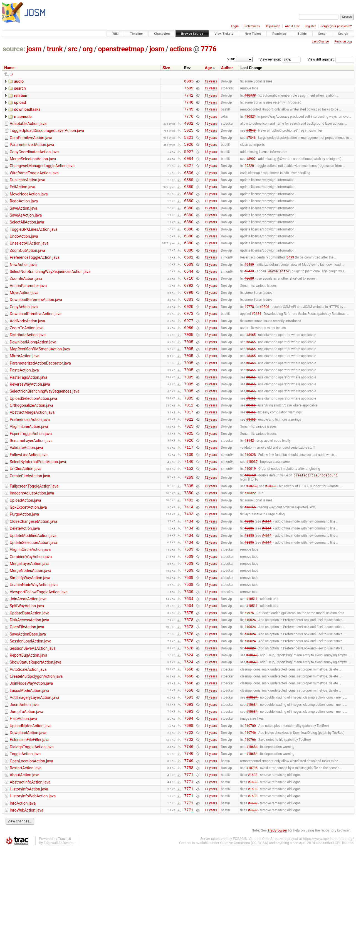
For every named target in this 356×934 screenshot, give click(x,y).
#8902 (251, 168)
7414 (188, 557)
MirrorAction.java (24, 388)
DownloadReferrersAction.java (36, 325)
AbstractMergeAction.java (32, 451)
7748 (188, 105)
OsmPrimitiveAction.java (31, 144)
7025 (188, 467)
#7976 (249, 675)
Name (9, 68)
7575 (188, 675)
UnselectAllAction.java (29, 262)
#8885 (249, 573)
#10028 (250, 499)
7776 (208, 49)
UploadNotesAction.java (30, 801)
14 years (210, 137)
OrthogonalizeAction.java (31, 443)
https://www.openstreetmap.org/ (328, 925)
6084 (188, 168)
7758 (188, 848)
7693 (188, 769)
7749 (188, 113)
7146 (188, 507)
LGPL (337, 929)
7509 (188, 89)
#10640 (252, 722)
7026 (188, 483)
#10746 (250, 809)
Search (343, 34)
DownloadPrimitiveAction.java (35, 341)
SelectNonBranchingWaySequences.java (44, 428)
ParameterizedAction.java (32, 152)
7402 (188, 549)
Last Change (320, 41)
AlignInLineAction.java (29, 467)
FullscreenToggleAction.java (34, 533)
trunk (55, 49)
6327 (188, 176)
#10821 (250, 121)
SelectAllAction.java (27, 239)
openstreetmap (121, 49)
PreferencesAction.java (30, 459)
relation (20, 97)
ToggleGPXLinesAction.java (33, 247)
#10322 (250, 541)
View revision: (270, 59)
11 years (210, 97)
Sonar (322, 34)
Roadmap (279, 34)
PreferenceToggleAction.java (35, 278)
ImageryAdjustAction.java (32, 541)
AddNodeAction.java (27, 349)
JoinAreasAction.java (28, 659)
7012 (188, 444)
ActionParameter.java (28, 310)
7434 (188, 573)
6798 (188, 318)
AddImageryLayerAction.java (34, 769)
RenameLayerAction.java (31, 483)
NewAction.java (23, 286)
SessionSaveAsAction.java (33, 714)
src (72, 49)
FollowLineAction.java (29, 499)
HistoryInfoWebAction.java (33, 879)
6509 (188, 286)
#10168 (250, 522)
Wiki (115, 34)
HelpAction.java (23, 793)
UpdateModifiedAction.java (33, 588)
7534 (188, 659)
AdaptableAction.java (28, 128)
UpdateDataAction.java (29, 675)
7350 (188, 541)
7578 (188, 683)
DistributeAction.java (28, 365)
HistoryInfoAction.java (29, 872)
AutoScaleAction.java (28, 738)
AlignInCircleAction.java (30, 604)
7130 (188, 499)
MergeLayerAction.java (29, 619)
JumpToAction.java (26, 785)
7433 (188, 565)
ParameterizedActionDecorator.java (40, 396)
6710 (188, 302)
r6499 (290, 279)
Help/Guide (272, 26)
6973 (188, 341)
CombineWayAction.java (31, 612)
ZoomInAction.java (26, 302)
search (20, 89)
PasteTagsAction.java (28, 412)
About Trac (292, 26)
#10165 (250, 557)
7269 (188, 524)
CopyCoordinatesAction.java (34, 160)
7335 (188, 533)
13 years (210, 145)
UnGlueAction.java (25, 514)
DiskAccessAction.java (29, 683)
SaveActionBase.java (28, 698)
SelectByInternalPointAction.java (38, 506)
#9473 (249, 295)
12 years (210, 82)
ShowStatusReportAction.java (35, 730)
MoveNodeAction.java (29, 207)
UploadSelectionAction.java (33, 436)
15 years (210, 129)
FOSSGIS (240, 925)
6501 (188, 278)
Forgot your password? (336, 26)
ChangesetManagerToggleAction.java (42, 176)
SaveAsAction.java (26, 231)
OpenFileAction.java (27, 690)
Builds (302, 34)
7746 (188, 825)
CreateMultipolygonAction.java (36, 746)
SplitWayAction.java (27, 667)
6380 (188, 192)
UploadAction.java (25, 549)
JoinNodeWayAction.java (31, 753)
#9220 (249, 176)
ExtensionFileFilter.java (29, 816)
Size (166, 68)
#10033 (270, 533)
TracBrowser (277, 916)
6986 (188, 357)
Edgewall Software (58, 929)
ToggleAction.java (25, 832)
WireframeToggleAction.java (34, 184)
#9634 (256, 342)
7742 (188, 97)
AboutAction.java (24, 856)
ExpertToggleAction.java (31, 475)
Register (310, 26)
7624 (188, 722)
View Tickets (223, 34)
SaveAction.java (23, 223)
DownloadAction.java (28, 809)
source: (14, 49)
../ (11, 74)
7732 (188, 817)
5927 (188, 160)
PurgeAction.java (24, 564)
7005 (188, 365)
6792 (188, 310)
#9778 (249, 334)
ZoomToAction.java (26, 357)
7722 (188, 809)
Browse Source (192, 34)
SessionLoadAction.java (30, 706)
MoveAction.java (24, 317)
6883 (188, 81)
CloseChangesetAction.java (33, 572)
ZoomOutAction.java (27, 270)
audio (19, 81)
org (88, 49)
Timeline (136, 34)
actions (181, 49)
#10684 (252, 770)
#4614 (266, 573)
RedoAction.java (24, 215)
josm (33, 49)
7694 (188, 793)
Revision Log (343, 41)
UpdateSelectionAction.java (33, 596)
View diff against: (331, 59)
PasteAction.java (24, 404)
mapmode (22, 121)
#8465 (251, 365)
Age (208, 68)
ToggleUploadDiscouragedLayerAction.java (47, 136)
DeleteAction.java (25, 580)
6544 (188, 294)
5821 (188, 144)
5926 (188, 152)
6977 (188, 349)
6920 (188, 334)
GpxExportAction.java (28, 556)
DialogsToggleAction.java (32, 824)
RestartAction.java (25, 848)
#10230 (252, 533)
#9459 (249, 286)
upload (20, 105)
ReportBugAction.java (28, 722)
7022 (188, 460)
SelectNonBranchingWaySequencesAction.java (50, 294)
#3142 (249, 483)
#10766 (250, 817)
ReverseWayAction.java (30, 420)
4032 (188, 129)
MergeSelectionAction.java (33, 168)
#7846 (251, 145)
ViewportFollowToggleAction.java (39, 651)
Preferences (251, 26)
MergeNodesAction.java (30, 627)
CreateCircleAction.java (30, 522)
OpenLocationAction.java (31, 840)
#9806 (264, 334)
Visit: (231, 59)
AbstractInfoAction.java (30, 864)
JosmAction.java (24, 777)
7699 (188, 801)
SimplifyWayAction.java (30, 635)
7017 (188, 452)
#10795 (252, 848)
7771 (188, 856)
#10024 (250, 683)
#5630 (249, 302)
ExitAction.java (22, 199)
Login (235, 26)
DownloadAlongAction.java (33, 373)
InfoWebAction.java (26, 895)
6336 (188, 184)
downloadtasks (27, 113)
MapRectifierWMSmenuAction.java (40, 380)
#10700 (250, 801)
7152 (188, 515)
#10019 (250, 515)
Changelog (162, 34)
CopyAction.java (24, 333)
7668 (188, 738)
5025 (188, 136)
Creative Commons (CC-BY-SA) (244, 929)
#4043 (251, 137)
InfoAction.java (23, 887)
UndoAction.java (24, 254)
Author (227, 68)
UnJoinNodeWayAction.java (34, 643)
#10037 (252, 507)
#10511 (252, 659)
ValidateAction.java (26, 491)
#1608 (252, 856)
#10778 (250, 97)
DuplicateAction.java (27, 191)
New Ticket (253, 34)
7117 (188, 491)
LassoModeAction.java (29, 761)
